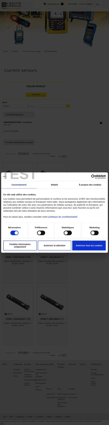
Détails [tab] (54, 184)
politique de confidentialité (62, 217)
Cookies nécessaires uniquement (20, 245)
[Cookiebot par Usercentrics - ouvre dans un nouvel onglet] (93, 176)
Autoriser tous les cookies (89, 245)
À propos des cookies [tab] (90, 184)
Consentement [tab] (18, 184)
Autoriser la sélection (54, 245)
